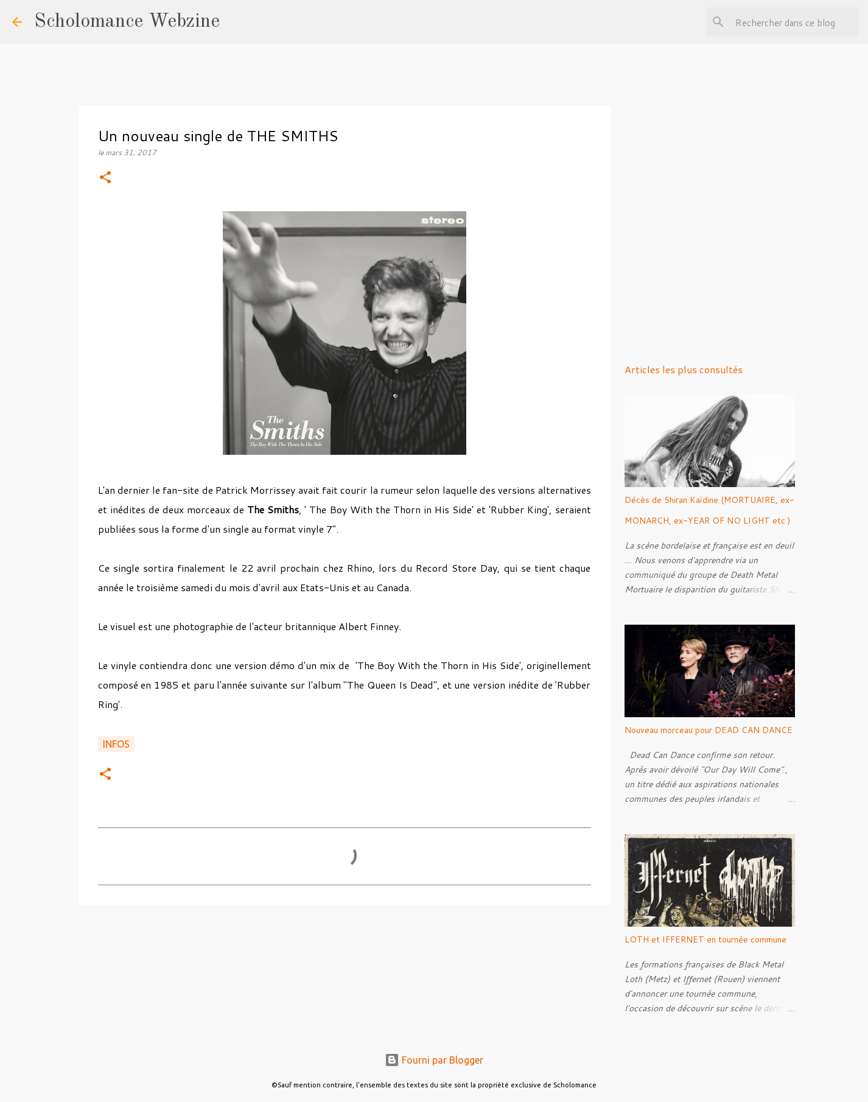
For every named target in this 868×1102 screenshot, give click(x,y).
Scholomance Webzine (127, 22)
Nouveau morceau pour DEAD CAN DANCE (709, 730)
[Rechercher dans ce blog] (794, 22)
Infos (116, 744)
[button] (105, 178)
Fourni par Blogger (434, 1060)
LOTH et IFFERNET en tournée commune (705, 939)
